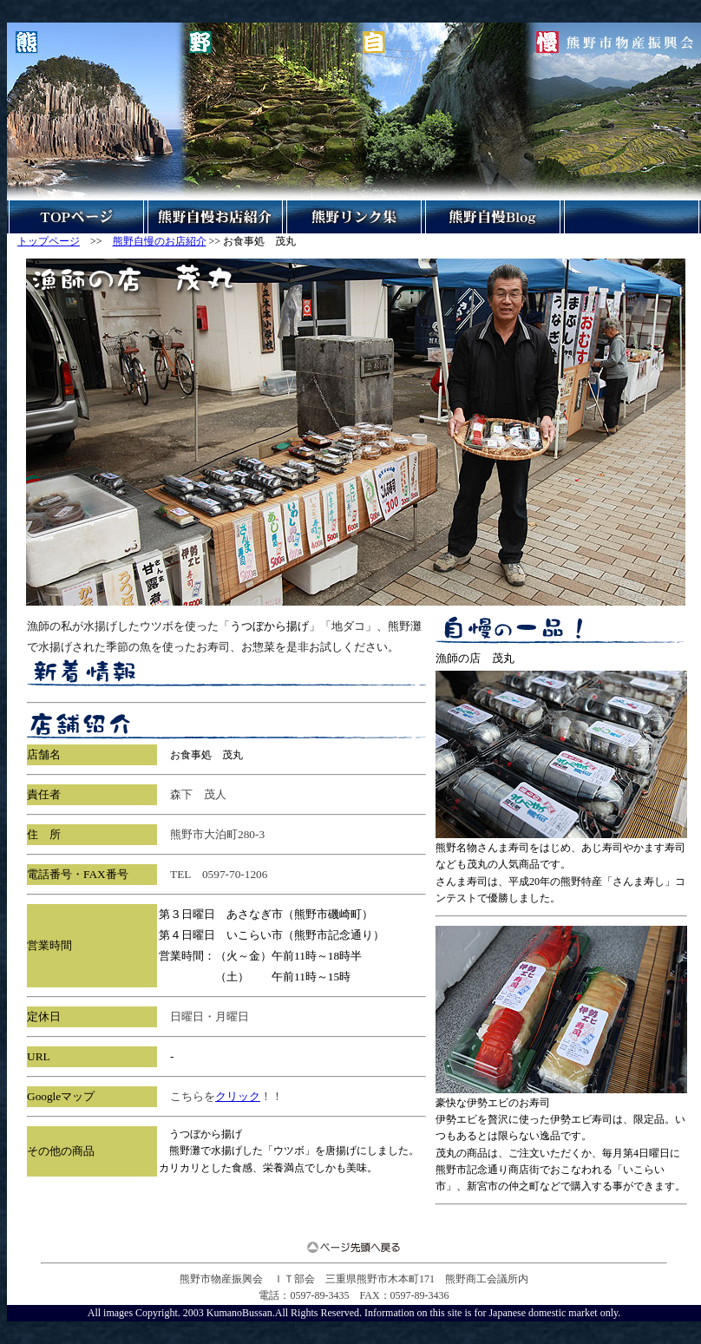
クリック (237, 1096)
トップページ (48, 241)
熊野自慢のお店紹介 (159, 241)
